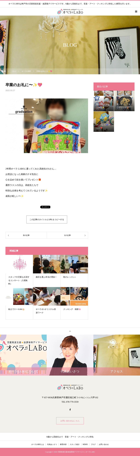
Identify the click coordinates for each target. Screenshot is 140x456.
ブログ (93, 444)
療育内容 (63, 444)
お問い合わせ (104, 444)
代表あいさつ (52, 444)
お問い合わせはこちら (70, 421)
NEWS (85, 444)
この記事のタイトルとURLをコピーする (47, 219)
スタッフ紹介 (75, 444)
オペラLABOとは (37, 444)
